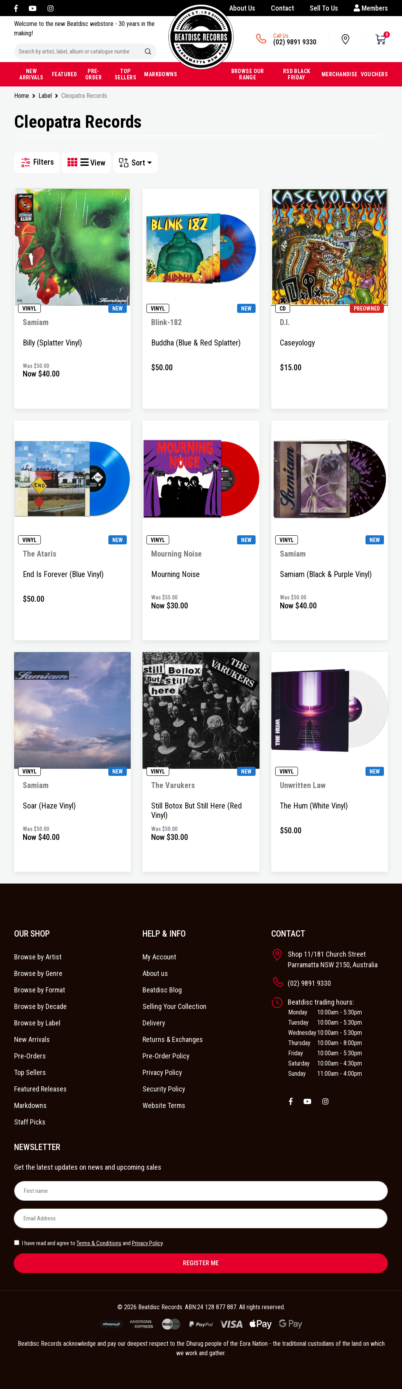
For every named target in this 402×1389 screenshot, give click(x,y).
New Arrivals (32, 1039)
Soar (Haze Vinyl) (49, 805)
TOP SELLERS (125, 74)
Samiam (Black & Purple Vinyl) (326, 574)
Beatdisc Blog (162, 990)
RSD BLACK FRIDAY (297, 74)
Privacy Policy (162, 1072)
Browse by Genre (38, 973)
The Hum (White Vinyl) (314, 805)
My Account (159, 957)
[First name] (201, 1191)
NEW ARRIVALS (31, 74)
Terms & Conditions (99, 1243)
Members (371, 8)
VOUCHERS (374, 74)
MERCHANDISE (340, 74)
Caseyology (297, 342)
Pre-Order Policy (166, 1056)
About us (155, 973)
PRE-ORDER (93, 74)
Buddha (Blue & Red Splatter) (196, 342)
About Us (242, 8)
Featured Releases (40, 1089)
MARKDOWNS (160, 74)
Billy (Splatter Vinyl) (52, 342)
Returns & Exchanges (173, 1039)
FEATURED (64, 74)
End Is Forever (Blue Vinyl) (63, 574)
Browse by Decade (40, 1006)
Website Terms (164, 1105)
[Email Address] (200, 1218)
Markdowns (30, 1105)
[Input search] (77, 51)
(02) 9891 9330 (294, 42)
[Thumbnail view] (74, 162)
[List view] (85, 162)
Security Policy (164, 1089)
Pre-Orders (30, 1056)
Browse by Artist (38, 957)
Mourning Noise (175, 574)
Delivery (154, 1023)
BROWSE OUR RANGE (247, 74)
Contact (282, 8)
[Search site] (148, 51)
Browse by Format (39, 990)
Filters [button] (37, 162)
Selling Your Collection (174, 1006)
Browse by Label (37, 1023)
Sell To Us (324, 8)
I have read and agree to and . (89, 1243)
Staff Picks (30, 1122)
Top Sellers (30, 1072)
